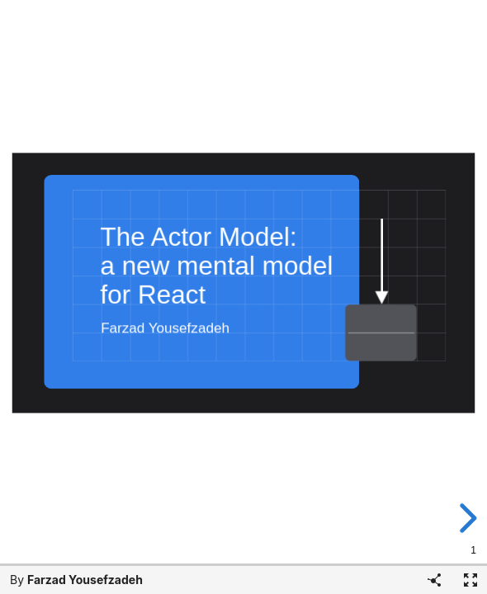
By (76, 580)
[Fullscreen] (470, 580)
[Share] (434, 580)
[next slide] (470, 518)
